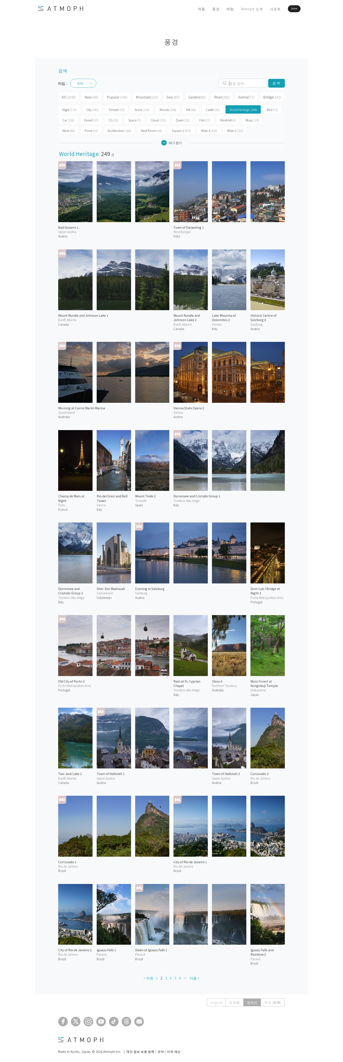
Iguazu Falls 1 (106, 948)
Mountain (143, 96)
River (216, 96)
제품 (189, 8)
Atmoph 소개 (240, 8)
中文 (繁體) (272, 1001)
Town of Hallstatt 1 (111, 772)
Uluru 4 (217, 680)
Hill (191, 108)
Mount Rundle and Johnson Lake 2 (186, 316)
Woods (167, 108)
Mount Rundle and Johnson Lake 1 (83, 314)
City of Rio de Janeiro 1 (190, 860)
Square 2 (181, 129)
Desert (91, 119)
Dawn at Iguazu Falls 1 (151, 948)
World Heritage (243, 108)
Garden (192, 96)
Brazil (254, 781)
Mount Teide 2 (145, 495)
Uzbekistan (104, 596)
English (216, 1001)
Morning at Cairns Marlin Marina (81, 407)
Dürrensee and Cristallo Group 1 (196, 495)
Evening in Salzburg (149, 587)
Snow (142, 108)
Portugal (256, 600)
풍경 (203, 8)
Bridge (265, 96)
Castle (212, 108)
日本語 (234, 1001)
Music (252, 119)
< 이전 (148, 976)
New (90, 96)
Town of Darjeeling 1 (188, 226)
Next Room (151, 129)
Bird (272, 108)
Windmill (228, 119)
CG (113, 119)
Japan (254, 693)
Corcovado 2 (259, 772)
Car (68, 119)
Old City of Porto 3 (71, 680)
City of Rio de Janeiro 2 (75, 948)
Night (69, 108)
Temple (116, 108)
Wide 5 (235, 129)
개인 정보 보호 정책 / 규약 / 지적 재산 (153, 1050)
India (176, 235)
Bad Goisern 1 (68, 226)
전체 (80, 83)
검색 (276, 83)
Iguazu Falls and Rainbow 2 (262, 950)
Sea (168, 96)
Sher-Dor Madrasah (111, 587)
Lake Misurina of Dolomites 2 (224, 316)
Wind (68, 129)
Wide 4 (209, 129)
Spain (139, 504)
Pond (91, 129)
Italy (214, 327)
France (63, 508)
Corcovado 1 (67, 860)
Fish (204, 119)
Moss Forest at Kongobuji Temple (264, 682)
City (92, 108)
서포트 (263, 8)
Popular (115, 96)
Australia (64, 415)
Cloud (158, 119)
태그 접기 (171, 141)
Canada (63, 323)
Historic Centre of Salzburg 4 (263, 316)
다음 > (195, 976)
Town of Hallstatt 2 (226, 772)
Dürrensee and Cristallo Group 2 (70, 589)
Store (287, 8)
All (68, 96)
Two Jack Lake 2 (70, 772)
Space (134, 119)
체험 (218, 8)
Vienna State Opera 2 (188, 407)
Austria (62, 235)
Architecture (119, 129)
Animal (240, 96)
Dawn (182, 119)
